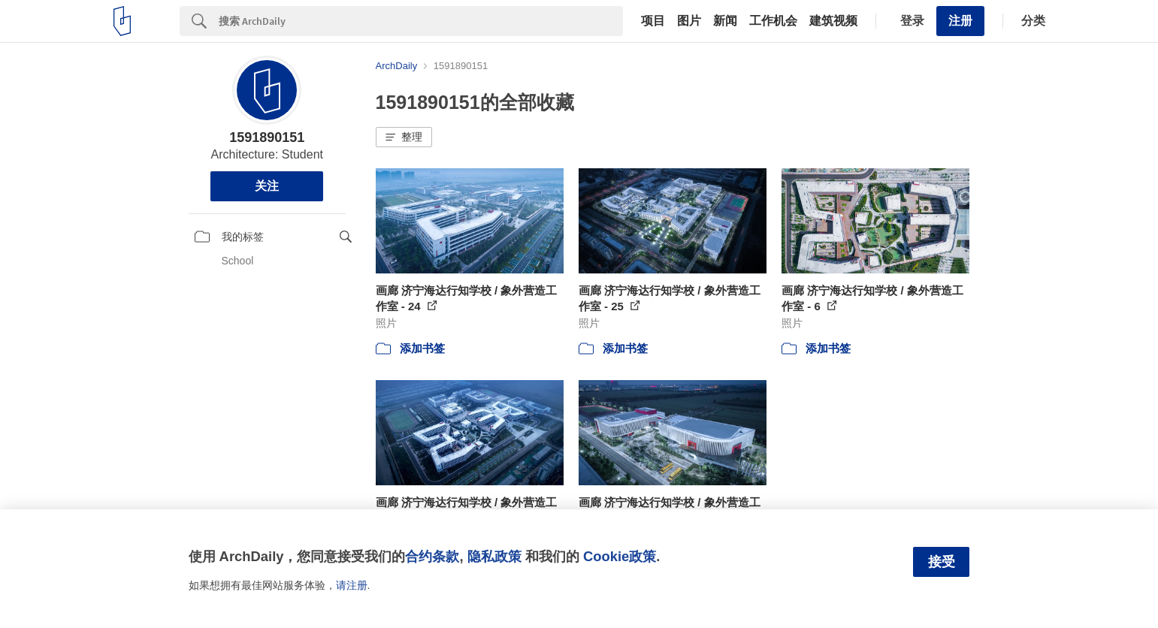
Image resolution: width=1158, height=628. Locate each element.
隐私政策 (494, 556)
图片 (689, 21)
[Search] (421, 21)
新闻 (725, 21)
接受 (941, 561)
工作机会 (773, 21)
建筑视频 (833, 21)
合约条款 (432, 556)
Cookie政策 (619, 556)
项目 (653, 21)
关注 (267, 186)
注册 (960, 20)
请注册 (351, 585)
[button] (404, 137)
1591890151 (266, 137)
